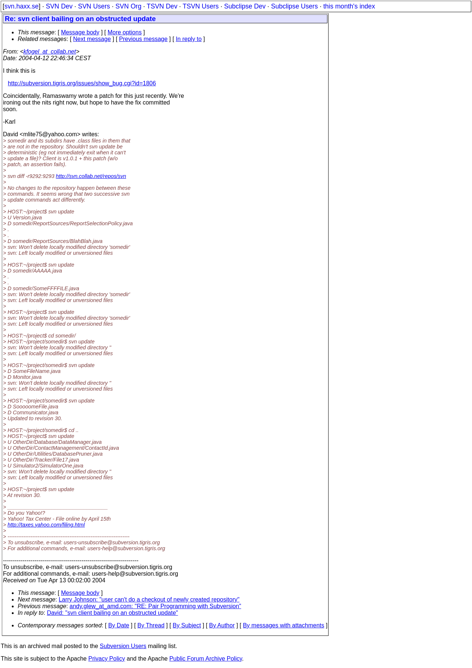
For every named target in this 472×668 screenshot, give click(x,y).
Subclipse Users (294, 6)
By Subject (187, 625)
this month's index (349, 6)
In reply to (189, 39)
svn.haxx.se (21, 6)
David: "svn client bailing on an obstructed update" (112, 613)
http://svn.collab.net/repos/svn (91, 176)
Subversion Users (123, 646)
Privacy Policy (106, 658)
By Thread (151, 625)
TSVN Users (201, 6)
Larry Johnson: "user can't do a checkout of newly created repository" (149, 599)
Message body (80, 32)
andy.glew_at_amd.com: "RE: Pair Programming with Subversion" (155, 606)
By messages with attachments (283, 625)
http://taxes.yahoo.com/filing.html (46, 525)
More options (125, 32)
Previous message (143, 39)
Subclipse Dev (245, 6)
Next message (92, 39)
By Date (118, 625)
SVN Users (94, 6)
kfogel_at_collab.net (50, 51)
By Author (222, 625)
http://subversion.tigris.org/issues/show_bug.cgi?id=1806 (82, 83)
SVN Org (128, 6)
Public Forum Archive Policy (205, 658)
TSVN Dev (162, 6)
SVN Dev (59, 6)
